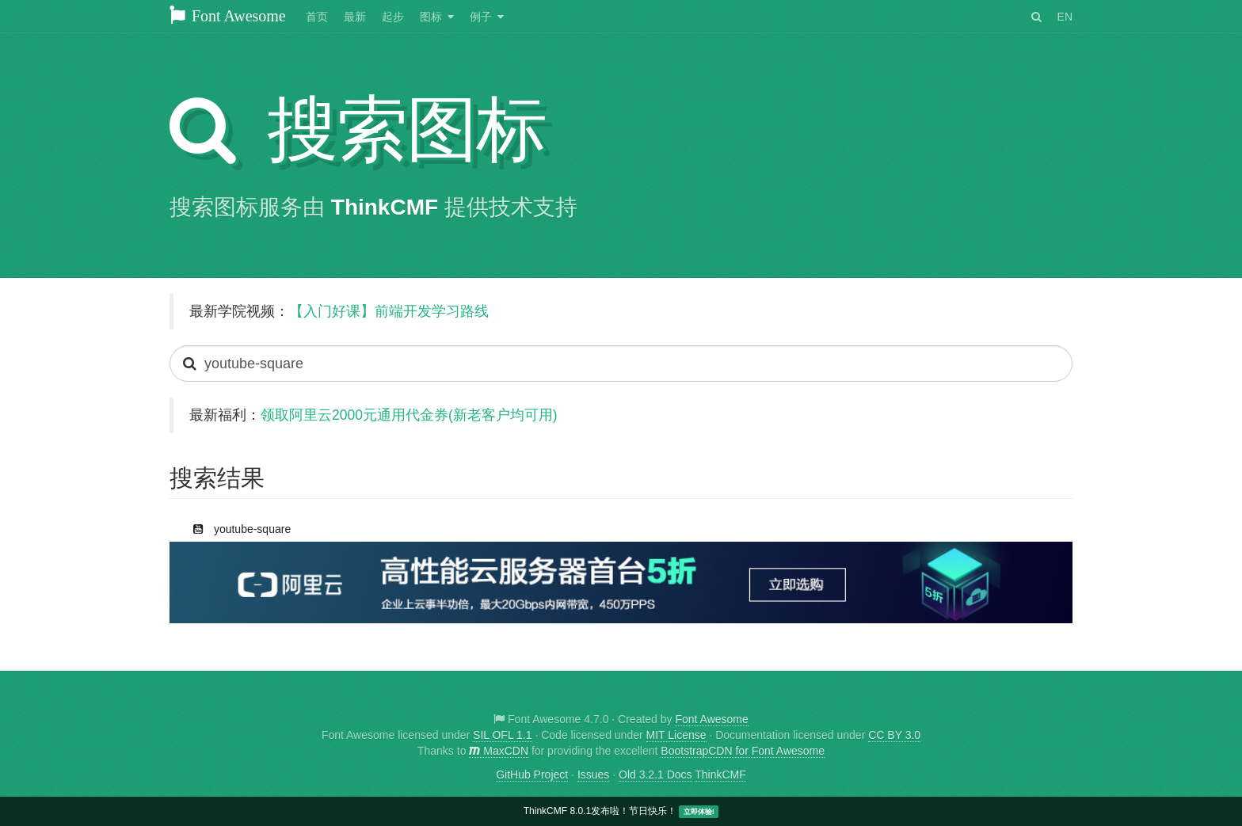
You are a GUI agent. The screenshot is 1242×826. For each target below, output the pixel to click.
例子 (481, 16)
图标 (431, 16)
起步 (393, 16)
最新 (355, 16)
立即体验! (699, 812)
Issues (593, 774)
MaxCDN (498, 750)
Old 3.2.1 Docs (655, 774)
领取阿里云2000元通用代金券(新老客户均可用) (409, 415)
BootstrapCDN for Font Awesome (743, 750)
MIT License (676, 735)
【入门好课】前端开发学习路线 (389, 311)
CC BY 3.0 (894, 735)
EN (1064, 16)
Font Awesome (228, 16)
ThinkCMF (384, 207)
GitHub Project (532, 774)
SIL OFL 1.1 (502, 735)
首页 (317, 16)
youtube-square (234, 525)
